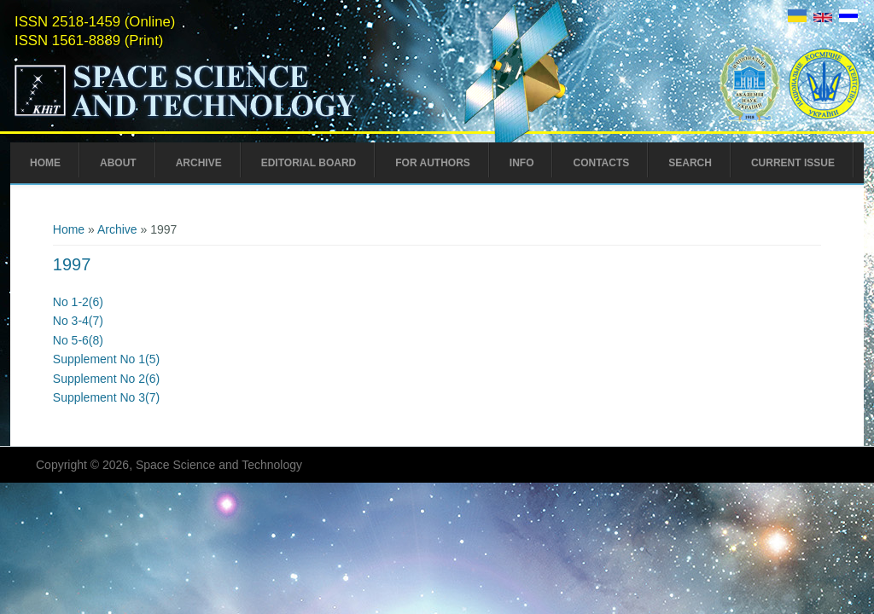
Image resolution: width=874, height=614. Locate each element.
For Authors (432, 163)
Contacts (601, 163)
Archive (199, 163)
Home (45, 163)
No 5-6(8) (78, 340)
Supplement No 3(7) (106, 397)
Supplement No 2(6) (106, 378)
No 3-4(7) (78, 320)
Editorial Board (309, 163)
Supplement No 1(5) (106, 359)
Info (522, 163)
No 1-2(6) (78, 302)
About (118, 163)
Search (690, 163)
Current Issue (793, 163)
